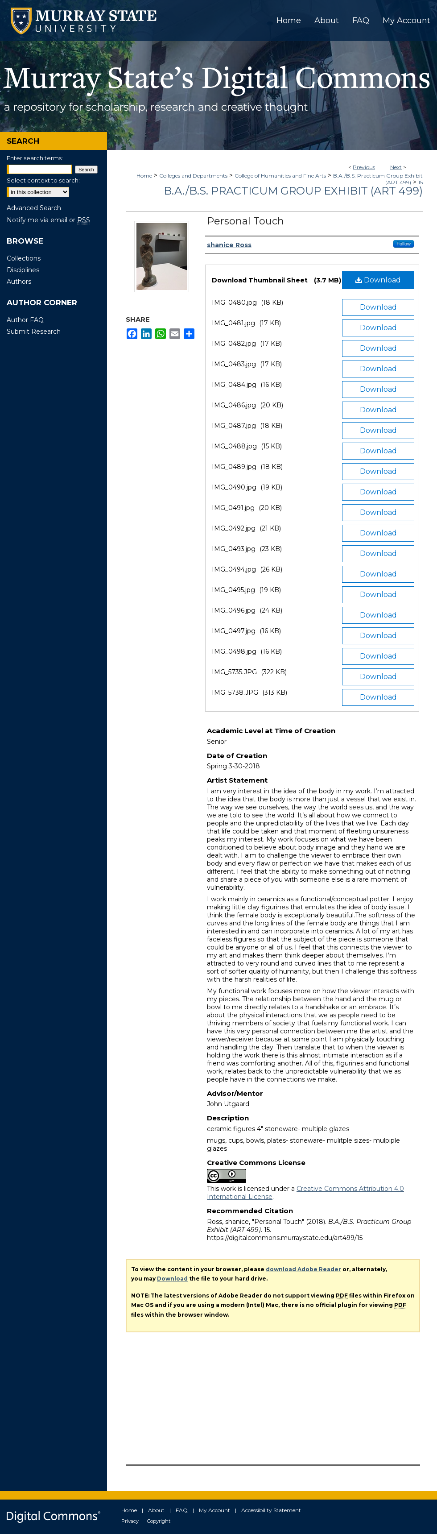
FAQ (182, 1510)
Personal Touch (245, 221)
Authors (19, 282)
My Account (214, 1510)
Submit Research (34, 332)
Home (144, 175)
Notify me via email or (48, 220)
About (156, 1510)
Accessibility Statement (271, 1510)
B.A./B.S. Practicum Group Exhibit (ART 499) (293, 190)
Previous (364, 167)
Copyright (158, 1521)
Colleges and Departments (193, 175)
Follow (403, 243)
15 (420, 182)
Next (396, 167)
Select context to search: (43, 180)
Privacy (130, 1521)
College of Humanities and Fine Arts (280, 175)
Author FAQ (25, 320)
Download (378, 280)
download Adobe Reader (303, 1269)
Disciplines (23, 270)
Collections (24, 258)
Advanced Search (34, 208)
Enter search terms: (35, 158)
